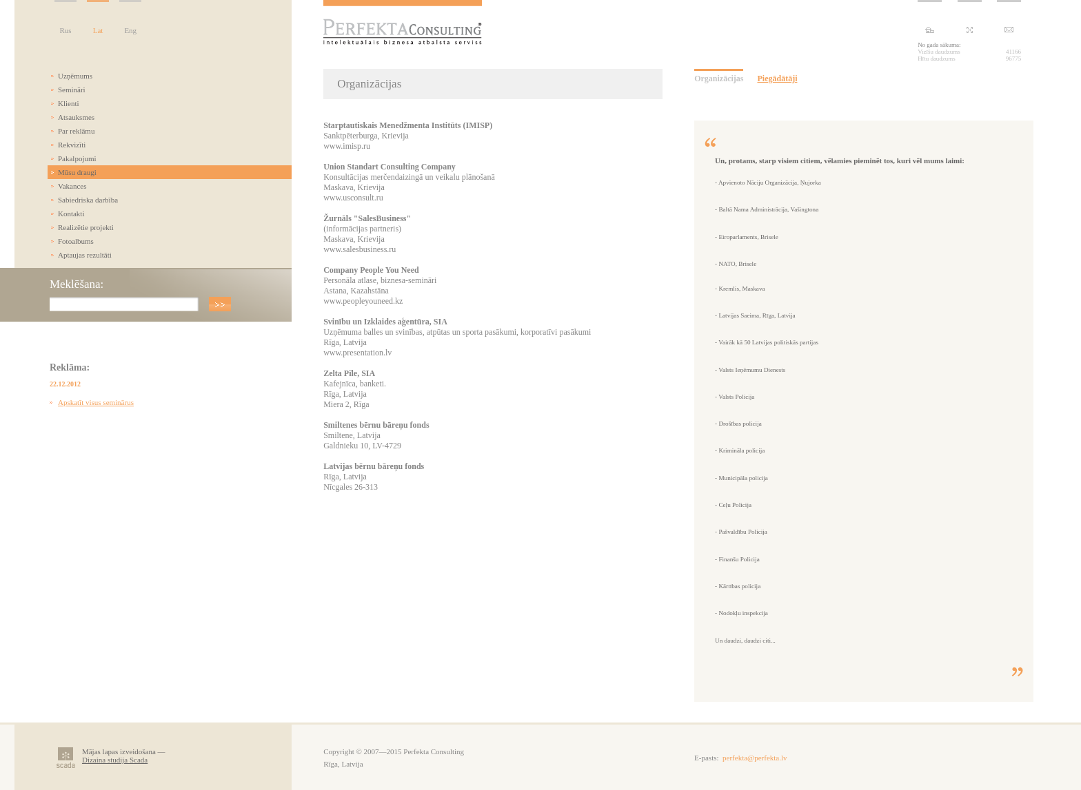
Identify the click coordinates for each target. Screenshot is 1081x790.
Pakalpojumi (77, 158)
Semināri (71, 89)
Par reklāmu (76, 131)
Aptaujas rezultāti (85, 255)
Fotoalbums (76, 241)
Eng (130, 30)
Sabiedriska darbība (88, 200)
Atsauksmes (76, 117)
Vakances (72, 186)
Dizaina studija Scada (115, 760)
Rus (65, 30)
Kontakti (71, 213)
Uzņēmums (75, 76)
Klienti (68, 103)
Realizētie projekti (86, 227)
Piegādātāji (777, 78)
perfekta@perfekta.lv (755, 757)
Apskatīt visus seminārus (96, 402)
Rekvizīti (71, 145)
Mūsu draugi (77, 172)
